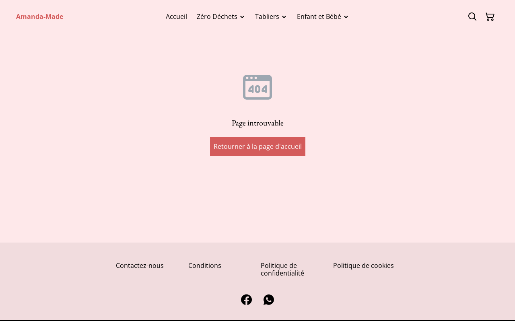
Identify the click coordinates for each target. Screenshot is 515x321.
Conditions (204, 265)
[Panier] (490, 17)
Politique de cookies (363, 265)
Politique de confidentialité (282, 269)
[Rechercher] (472, 17)
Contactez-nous (140, 265)
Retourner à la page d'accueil (258, 146)
